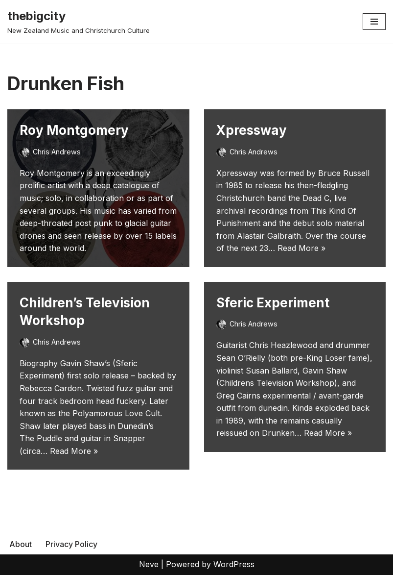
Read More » (301, 248)
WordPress (233, 564)
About (20, 544)
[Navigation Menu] (374, 21)
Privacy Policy (71, 544)
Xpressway (251, 130)
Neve (149, 564)
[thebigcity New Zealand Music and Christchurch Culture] (78, 21)
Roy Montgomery (74, 130)
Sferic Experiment (272, 302)
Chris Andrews (57, 152)
